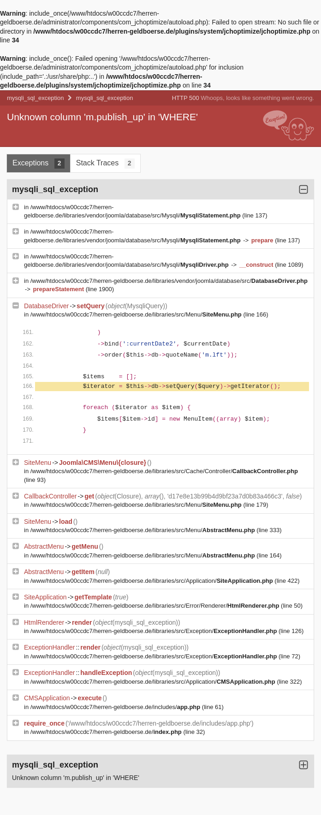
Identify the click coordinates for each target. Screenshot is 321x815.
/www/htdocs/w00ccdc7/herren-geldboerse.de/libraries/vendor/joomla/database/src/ (169, 280)
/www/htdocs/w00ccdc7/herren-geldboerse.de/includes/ (116, 707)
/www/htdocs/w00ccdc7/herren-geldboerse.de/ (107, 731)
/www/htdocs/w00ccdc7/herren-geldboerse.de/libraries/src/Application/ (152, 580)
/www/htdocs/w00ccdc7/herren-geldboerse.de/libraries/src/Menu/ (137, 314)
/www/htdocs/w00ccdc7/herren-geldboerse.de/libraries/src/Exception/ (154, 630)
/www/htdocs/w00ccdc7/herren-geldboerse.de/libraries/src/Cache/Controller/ (164, 471)
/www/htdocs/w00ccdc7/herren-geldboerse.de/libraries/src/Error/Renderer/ (155, 605)
